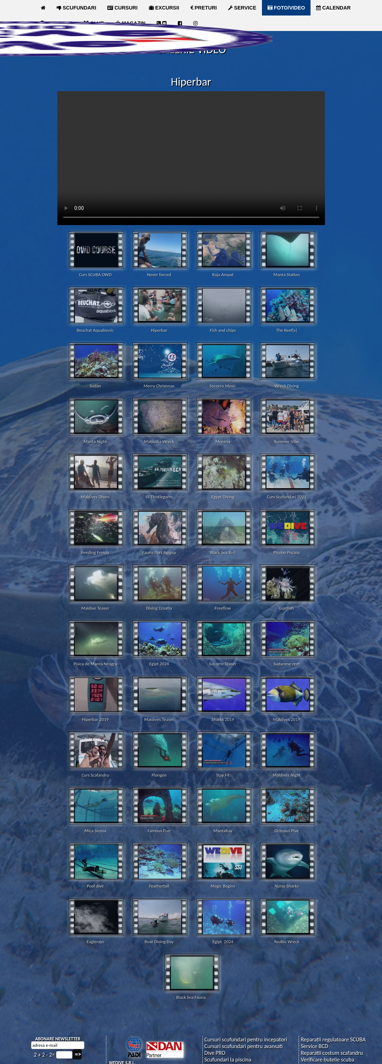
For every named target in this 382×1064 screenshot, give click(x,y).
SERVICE (242, 8)
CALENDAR (333, 8)
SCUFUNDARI (76, 8)
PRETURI (203, 8)
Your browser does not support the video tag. (191, 158)
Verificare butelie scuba (327, 1059)
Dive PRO (214, 1052)
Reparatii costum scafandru (332, 1052)
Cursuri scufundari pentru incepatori (245, 1039)
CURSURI (122, 8)
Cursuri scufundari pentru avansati (243, 1046)
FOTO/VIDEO (286, 8)
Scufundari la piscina (227, 1059)
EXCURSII (164, 8)
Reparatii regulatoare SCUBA (333, 1039)
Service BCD (314, 1046)
